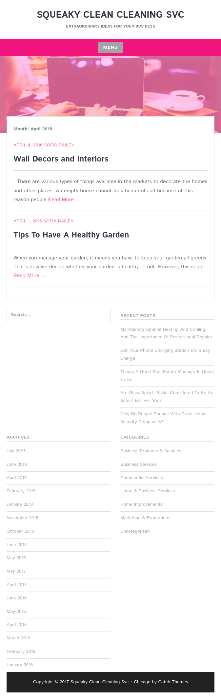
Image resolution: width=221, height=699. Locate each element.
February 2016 (21, 651)
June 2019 (17, 464)
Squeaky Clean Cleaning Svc (110, 15)
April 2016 (17, 624)
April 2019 (17, 478)
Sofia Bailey (59, 145)
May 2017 (16, 571)
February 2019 (21, 491)
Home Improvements (141, 504)
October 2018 (20, 531)
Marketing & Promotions (145, 518)
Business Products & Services (150, 451)
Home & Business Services (147, 491)
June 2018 (17, 544)
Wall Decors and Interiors (60, 159)
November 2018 (22, 518)
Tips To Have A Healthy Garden (71, 235)
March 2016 (18, 638)
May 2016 (16, 611)
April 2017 (17, 584)
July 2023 (16, 451)
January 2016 (20, 665)
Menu (110, 47)
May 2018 (16, 558)
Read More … (64, 199)
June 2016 (17, 598)
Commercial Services (141, 478)
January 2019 (20, 504)
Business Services (138, 464)
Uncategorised (135, 531)
